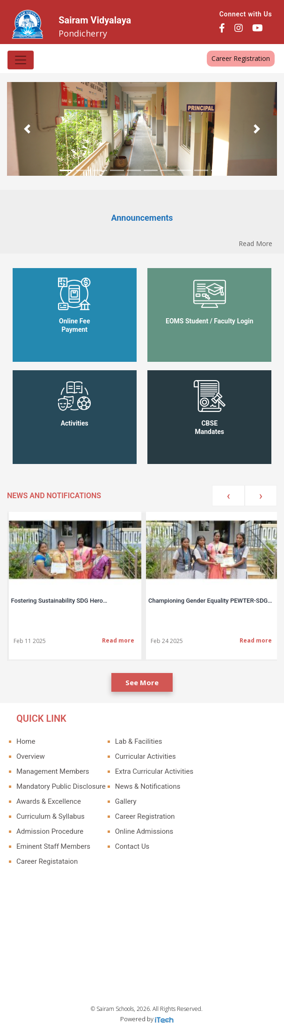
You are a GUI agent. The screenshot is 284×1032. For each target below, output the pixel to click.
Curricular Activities (145, 756)
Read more (118, 640)
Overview (30, 756)
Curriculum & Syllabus (50, 816)
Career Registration (240, 58)
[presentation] (228, 495)
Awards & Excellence (48, 801)
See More (142, 682)
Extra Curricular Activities (154, 771)
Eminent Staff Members (53, 846)
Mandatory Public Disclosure (61, 786)
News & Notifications (148, 786)
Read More (255, 243)
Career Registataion (47, 861)
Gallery (126, 801)
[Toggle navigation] (20, 60)
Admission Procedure (49, 831)
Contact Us (132, 846)
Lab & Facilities (138, 741)
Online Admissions (144, 831)
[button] (27, 129)
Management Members (52, 771)
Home (25, 741)
